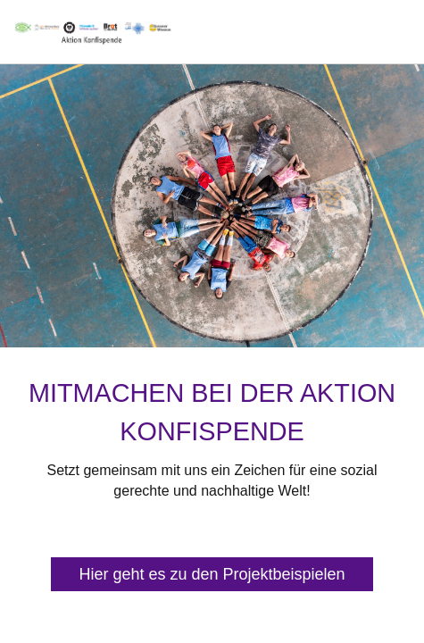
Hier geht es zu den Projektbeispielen (212, 574)
